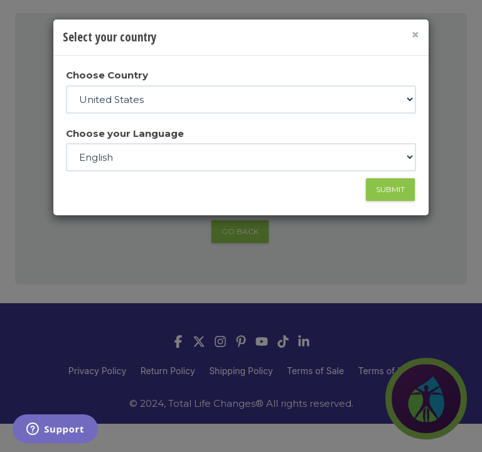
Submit (390, 189)
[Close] (415, 35)
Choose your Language (125, 133)
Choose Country (107, 75)
